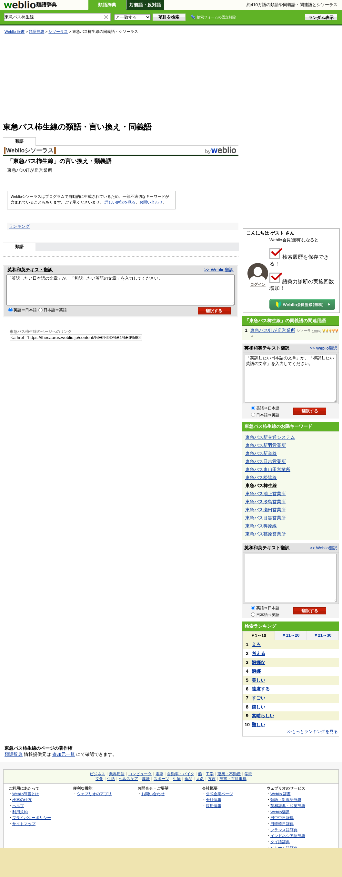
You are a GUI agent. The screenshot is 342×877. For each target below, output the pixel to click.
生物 (177, 779)
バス (20, 170)
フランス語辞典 (283, 830)
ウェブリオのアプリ (94, 794)
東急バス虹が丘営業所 (272, 330)
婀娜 (256, 671)
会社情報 (213, 799)
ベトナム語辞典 (283, 848)
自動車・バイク (180, 774)
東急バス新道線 (261, 453)
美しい (258, 680)
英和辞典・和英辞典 (287, 806)
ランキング (19, 226)
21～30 (323, 635)
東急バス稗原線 (261, 525)
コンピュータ (140, 774)
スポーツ (161, 779)
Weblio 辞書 (15, 32)
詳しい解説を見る (120, 202)
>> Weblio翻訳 (219, 269)
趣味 (146, 779)
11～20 (291, 635)
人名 (200, 779)
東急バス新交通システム (270, 437)
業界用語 (117, 774)
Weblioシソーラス (30, 150)
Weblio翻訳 (279, 812)
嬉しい (258, 706)
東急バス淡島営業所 (265, 501)
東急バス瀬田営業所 (265, 509)
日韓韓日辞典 (282, 824)
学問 (248, 774)
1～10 (258, 635)
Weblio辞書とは (25, 794)
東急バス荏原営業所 (265, 533)
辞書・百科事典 (232, 779)
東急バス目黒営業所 (265, 517)
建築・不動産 (229, 774)
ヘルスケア (128, 779)
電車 (159, 774)
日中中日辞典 (282, 817)
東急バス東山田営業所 (267, 469)
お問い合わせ (151, 202)
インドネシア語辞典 (287, 836)
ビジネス (97, 774)
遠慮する (261, 688)
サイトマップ (23, 824)
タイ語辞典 (280, 842)
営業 (43, 170)
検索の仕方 (22, 799)
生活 (111, 779)
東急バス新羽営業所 (265, 445)
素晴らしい (263, 715)
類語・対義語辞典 (285, 799)
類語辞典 (107, 4)
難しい (258, 724)
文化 (99, 779)
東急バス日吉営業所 (265, 461)
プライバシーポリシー (31, 817)
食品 (188, 779)
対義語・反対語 (145, 4)
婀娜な (258, 662)
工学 (210, 774)
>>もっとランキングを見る (312, 731)
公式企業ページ (219, 794)
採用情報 (213, 806)
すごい (258, 697)
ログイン (258, 284)
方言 (212, 779)
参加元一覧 (63, 754)
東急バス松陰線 (261, 477)
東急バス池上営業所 (265, 493)
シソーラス (58, 32)
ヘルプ (18, 806)
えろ (256, 644)
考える (258, 653)
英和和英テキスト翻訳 (30, 269)
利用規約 (20, 812)
